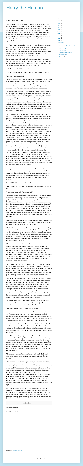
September (61, 56)
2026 (59, 20)
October (61, 42)
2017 (59, 37)
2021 (59, 29)
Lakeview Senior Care (63, 44)
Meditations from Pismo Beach (65, 52)
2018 (59, 35)
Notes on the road (63, 54)
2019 (59, 33)
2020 (59, 31)
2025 (59, 22)
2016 (59, 38)
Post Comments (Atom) (17, 450)
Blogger (47, 458)
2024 (59, 23)
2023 (59, 25)
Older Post (49, 448)
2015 (59, 40)
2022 (59, 27)
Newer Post (9, 448)
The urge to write (62, 50)
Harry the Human (24, 7)
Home (29, 448)
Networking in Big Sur (63, 48)
